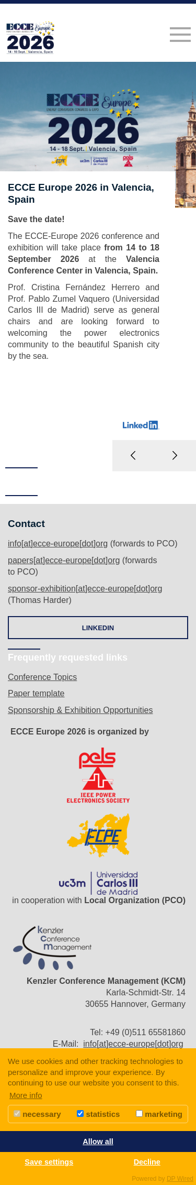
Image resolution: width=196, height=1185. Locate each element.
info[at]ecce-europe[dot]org (58, 543)
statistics (98, 1114)
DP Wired (180, 1178)
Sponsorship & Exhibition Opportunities (80, 710)
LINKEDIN (98, 628)
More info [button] (25, 1095)
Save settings (49, 1162)
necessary (37, 1114)
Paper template (36, 693)
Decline (147, 1162)
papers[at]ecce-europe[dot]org (64, 560)
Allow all (98, 1141)
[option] (98, 266)
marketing (159, 1114)
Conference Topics (42, 677)
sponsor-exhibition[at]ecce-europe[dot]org (85, 588)
